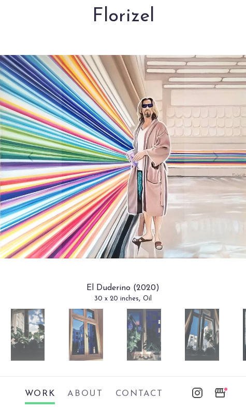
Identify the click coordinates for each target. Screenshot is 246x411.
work (40, 394)
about (85, 394)
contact (139, 394)
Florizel (123, 16)
